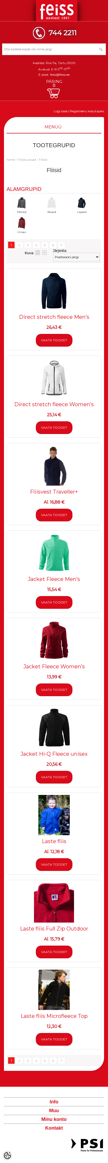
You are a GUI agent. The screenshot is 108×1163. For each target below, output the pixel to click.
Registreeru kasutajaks (87, 111)
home (11, 160)
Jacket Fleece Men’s (54, 579)
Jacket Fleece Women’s (54, 666)
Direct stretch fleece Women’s (54, 404)
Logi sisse (60, 111)
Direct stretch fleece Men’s (54, 317)
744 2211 (62, 32)
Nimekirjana (37, 252)
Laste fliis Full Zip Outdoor (54, 928)
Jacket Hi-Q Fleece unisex (54, 754)
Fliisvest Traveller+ (54, 492)
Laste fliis (54, 841)
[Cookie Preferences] (7, 1155)
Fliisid (43, 160)
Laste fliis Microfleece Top (54, 1016)
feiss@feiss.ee (60, 75)
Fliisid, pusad (27, 160)
